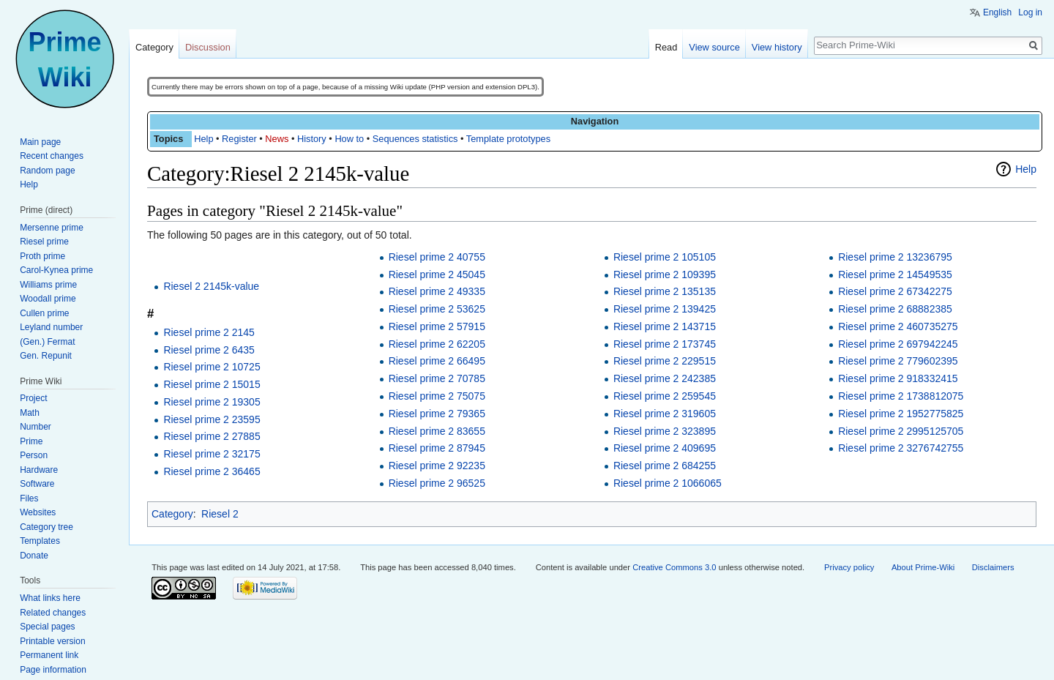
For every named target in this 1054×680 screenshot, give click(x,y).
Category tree (46, 527)
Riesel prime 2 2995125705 (900, 431)
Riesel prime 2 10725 (211, 367)
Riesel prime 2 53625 (437, 309)
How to (349, 138)
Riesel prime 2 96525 (437, 483)
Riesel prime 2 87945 (437, 448)
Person (34, 455)
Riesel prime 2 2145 (209, 332)
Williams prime (48, 285)
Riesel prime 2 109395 (664, 274)
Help (203, 138)
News (276, 138)
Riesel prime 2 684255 (664, 465)
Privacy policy (849, 567)
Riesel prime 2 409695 (664, 448)
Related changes (53, 613)
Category (172, 514)
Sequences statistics (415, 138)
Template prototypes (508, 138)
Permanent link (49, 655)
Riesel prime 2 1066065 (667, 483)
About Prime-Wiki (923, 567)
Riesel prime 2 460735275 (897, 326)
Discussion (208, 47)
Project (33, 398)
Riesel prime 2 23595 (211, 419)
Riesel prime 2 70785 (437, 378)
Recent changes (51, 156)
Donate (34, 555)
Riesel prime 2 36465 (211, 471)
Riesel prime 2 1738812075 (900, 396)
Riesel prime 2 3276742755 (900, 448)
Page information (53, 670)
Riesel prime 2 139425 (664, 309)
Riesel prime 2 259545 (664, 396)
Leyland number (51, 327)
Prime (31, 441)
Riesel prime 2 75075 (437, 396)
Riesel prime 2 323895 (664, 431)
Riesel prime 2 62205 (437, 344)
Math (30, 413)
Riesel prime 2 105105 (664, 257)
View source (714, 47)
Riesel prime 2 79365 (437, 413)
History (311, 138)
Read (666, 47)
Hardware (39, 470)
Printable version (52, 641)
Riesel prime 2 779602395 (897, 361)
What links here (50, 598)
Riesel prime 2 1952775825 (900, 413)
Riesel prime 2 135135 (664, 291)
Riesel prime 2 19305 (211, 402)
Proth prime (42, 256)
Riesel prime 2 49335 (437, 291)
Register (239, 138)
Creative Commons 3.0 (674, 567)
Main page (40, 142)
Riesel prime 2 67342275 (895, 291)
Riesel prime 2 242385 (664, 378)
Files (29, 498)
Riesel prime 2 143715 (664, 326)
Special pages (47, 626)
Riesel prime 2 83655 (437, 431)
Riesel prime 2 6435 (209, 350)
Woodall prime (47, 299)
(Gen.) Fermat (47, 342)
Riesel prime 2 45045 (437, 274)
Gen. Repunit (46, 356)
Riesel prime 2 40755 (437, 257)
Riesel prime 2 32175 (211, 454)
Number (35, 427)
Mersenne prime (51, 228)
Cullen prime (44, 313)
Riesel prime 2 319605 (664, 413)
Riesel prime (44, 241)
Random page (47, 170)
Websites (38, 512)
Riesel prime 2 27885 (211, 436)
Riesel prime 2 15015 (211, 384)
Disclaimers (993, 567)
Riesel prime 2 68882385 (895, 309)
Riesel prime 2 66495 (437, 361)
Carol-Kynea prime (56, 270)
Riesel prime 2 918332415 (897, 378)
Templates (40, 541)
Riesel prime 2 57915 (437, 326)
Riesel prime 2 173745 (664, 344)
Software (37, 484)
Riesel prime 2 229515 (664, 361)
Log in (1030, 12)
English (997, 12)
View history (777, 47)
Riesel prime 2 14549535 (895, 274)
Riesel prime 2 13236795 (895, 257)
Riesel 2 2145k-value (211, 286)
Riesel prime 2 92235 (437, 465)
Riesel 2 (220, 514)
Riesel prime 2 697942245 (897, 344)
